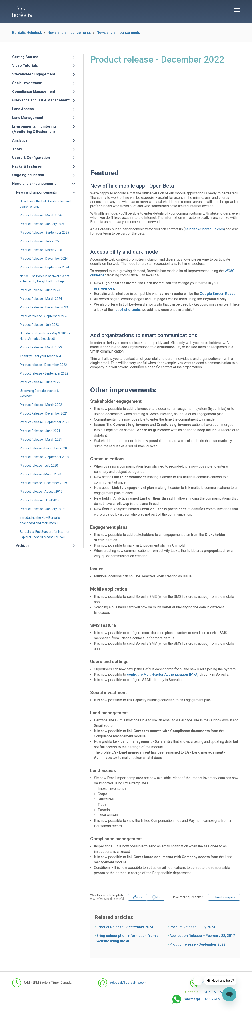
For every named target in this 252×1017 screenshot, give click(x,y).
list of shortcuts (127, 310)
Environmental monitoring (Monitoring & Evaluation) (34, 129)
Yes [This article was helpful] (139, 897)
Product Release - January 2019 (42, 509)
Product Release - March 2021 (41, 439)
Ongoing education (28, 175)
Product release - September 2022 (44, 373)
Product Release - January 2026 (42, 224)
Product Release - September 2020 (44, 457)
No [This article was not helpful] (157, 897)
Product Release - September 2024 (44, 267)
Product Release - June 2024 (40, 290)
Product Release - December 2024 (44, 258)
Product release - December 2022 (43, 365)
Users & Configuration (31, 158)
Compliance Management (33, 91)
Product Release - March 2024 (41, 298)
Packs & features (27, 166)
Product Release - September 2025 (44, 232)
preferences (104, 288)
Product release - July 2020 (39, 465)
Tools (17, 149)
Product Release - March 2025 (41, 250)
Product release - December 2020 (43, 448)
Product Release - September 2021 (44, 422)
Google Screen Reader (218, 294)
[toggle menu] (237, 11)
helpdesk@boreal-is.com (204, 229)
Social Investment (27, 83)
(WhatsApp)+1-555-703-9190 (198, 999)
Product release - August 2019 (41, 491)
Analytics (20, 140)
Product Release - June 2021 (40, 431)
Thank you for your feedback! (40, 356)
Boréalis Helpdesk (27, 32)
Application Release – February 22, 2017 (202, 936)
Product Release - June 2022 (40, 382)
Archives (23, 545)
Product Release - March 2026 (41, 215)
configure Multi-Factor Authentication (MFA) (163, 674)
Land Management (27, 117)
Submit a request (224, 897)
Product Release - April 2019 (40, 500)
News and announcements (69, 32)
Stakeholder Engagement (33, 74)
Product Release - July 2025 (39, 241)
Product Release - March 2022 (41, 405)
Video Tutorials (25, 65)
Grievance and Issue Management (41, 100)
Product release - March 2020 (40, 474)
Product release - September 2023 (44, 316)
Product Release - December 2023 (44, 307)
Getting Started (25, 57)
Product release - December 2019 (43, 483)
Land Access (23, 109)
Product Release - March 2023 (41, 347)
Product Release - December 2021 (44, 413)
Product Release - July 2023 (39, 324)
